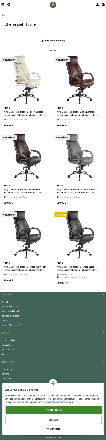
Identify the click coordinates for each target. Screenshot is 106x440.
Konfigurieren (53, 428)
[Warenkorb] (103, 4)
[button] (97, 4)
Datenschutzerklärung (62, 402)
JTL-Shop (57, 437)
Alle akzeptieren (54, 410)
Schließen (54, 420)
